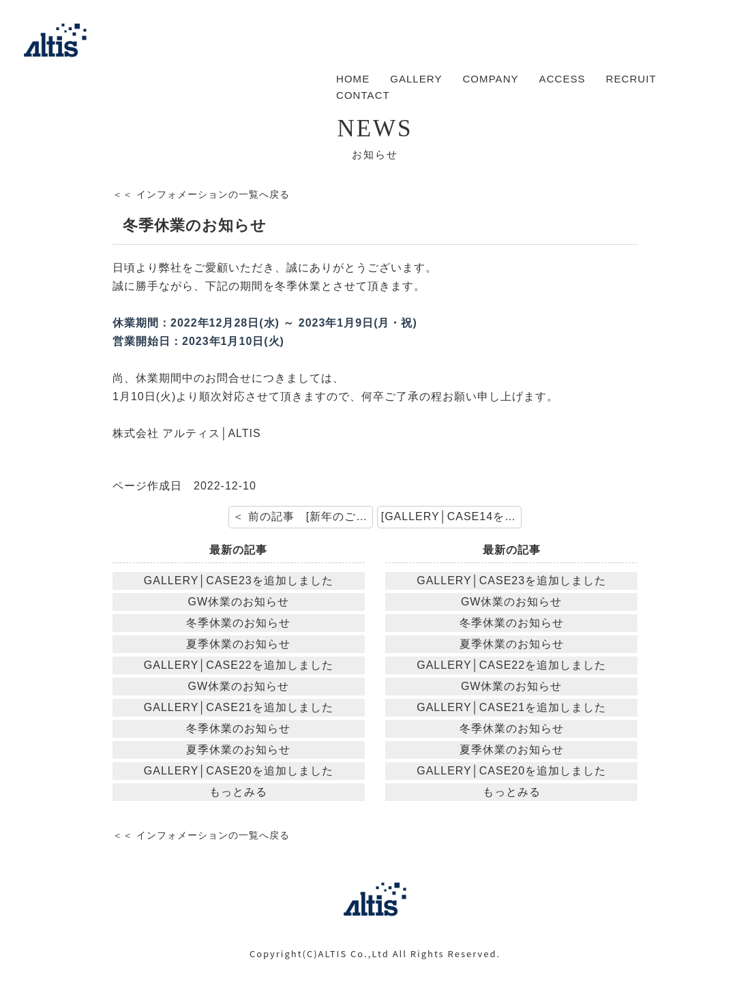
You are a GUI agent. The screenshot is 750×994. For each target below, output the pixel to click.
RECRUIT (631, 79)
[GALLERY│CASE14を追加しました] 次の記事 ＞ (451, 516)
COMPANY (490, 79)
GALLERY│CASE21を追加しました (238, 707)
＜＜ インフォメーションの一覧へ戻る (201, 194)
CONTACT (363, 95)
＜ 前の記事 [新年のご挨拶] (302, 516)
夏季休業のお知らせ (238, 644)
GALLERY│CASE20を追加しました (238, 771)
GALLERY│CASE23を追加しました (238, 580)
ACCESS (562, 79)
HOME (353, 79)
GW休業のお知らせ (239, 601)
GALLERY (416, 79)
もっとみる (238, 792)
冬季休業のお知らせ (238, 623)
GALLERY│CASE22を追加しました (238, 665)
